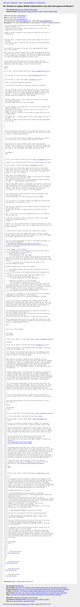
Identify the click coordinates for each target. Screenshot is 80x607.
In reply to (40, 11)
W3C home (6, 2)
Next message (22, 11)
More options (34, 9)
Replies (55, 11)
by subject (40, 599)
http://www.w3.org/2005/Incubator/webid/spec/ (31, 463)
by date (28, 599)
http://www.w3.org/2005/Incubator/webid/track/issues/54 (24, 243)
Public (20, 2)
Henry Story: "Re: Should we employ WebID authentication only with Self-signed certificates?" (41, 587)
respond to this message (21, 597)
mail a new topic (33, 597)
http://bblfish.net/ (13, 553)
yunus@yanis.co (21, 15)
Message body (19, 9)
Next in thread (48, 11)
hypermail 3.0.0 (24, 604)
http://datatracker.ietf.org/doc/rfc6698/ (20, 443)
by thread (33, 599)
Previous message (32, 11)
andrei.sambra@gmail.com (23, 21)
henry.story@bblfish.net (20, 19)
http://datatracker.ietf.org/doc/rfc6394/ (20, 442)
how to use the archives (16, 601)
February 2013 (41, 2)
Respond (26, 9)
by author (46, 599)
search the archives (29, 601)
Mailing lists (14, 2)
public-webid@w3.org (29, 2)
